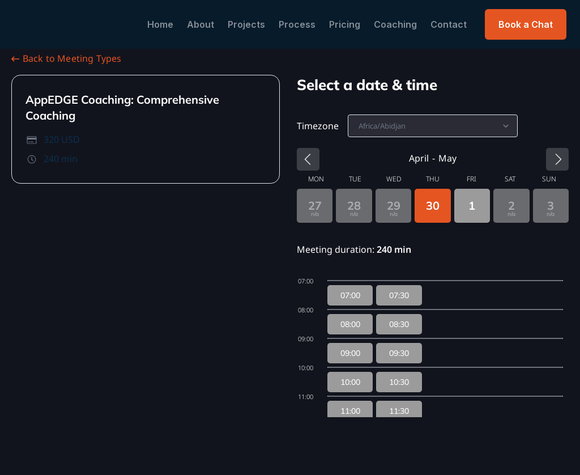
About (200, 24)
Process (297, 24)
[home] (70, 24)
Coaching (395, 24)
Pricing (344, 24)
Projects (246, 24)
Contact (448, 24)
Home (160, 24)
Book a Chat (525, 24)
